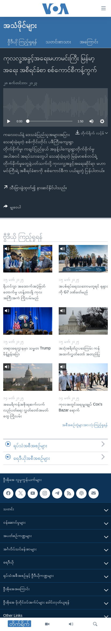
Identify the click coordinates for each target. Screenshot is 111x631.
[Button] (12, 208)
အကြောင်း (89, 41)
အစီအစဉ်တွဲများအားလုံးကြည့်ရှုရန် (85, 425)
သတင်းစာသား (58, 41)
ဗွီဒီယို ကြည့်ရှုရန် (22, 41)
